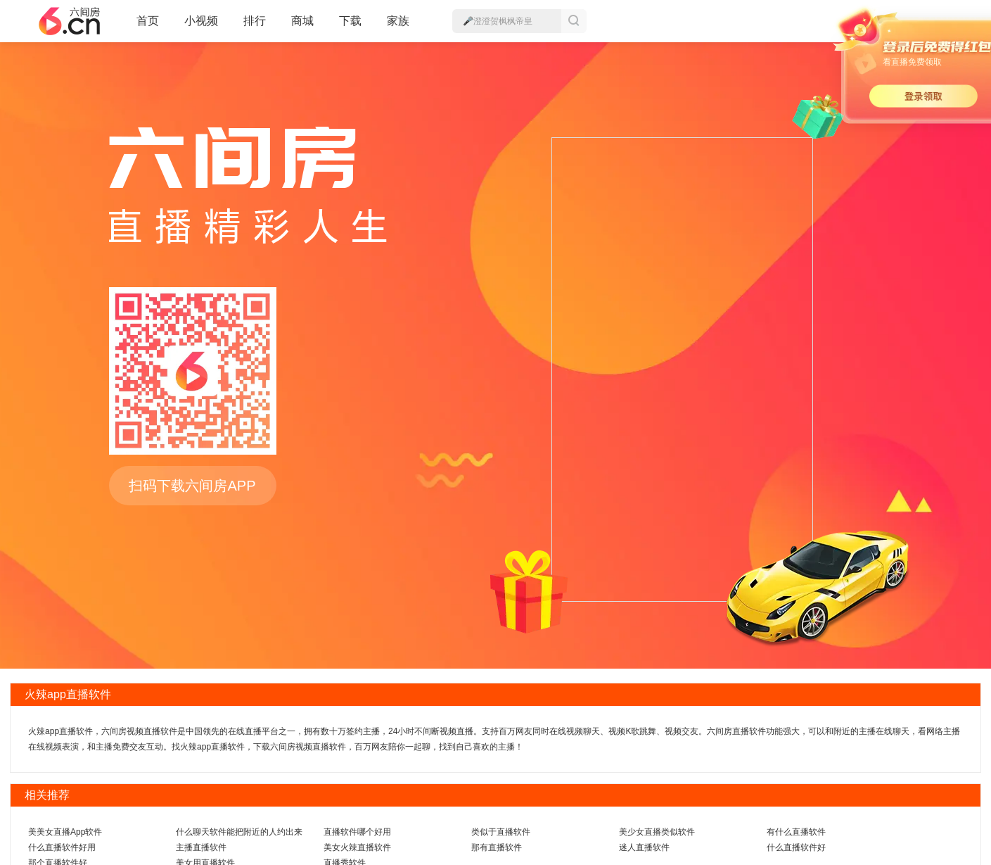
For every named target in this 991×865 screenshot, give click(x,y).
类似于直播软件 (500, 832)
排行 (254, 21)
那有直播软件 (496, 847)
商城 (302, 27)
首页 (147, 27)
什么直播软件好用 (62, 847)
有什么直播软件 (796, 832)
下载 (350, 21)
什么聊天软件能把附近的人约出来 (239, 832)
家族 (398, 27)
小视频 (201, 27)
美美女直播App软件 (65, 832)
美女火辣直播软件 (357, 847)
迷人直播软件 (644, 847)
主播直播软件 (201, 847)
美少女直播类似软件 (657, 832)
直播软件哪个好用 (357, 832)
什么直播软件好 (796, 847)
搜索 (574, 21)
